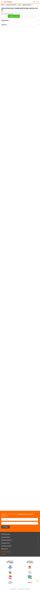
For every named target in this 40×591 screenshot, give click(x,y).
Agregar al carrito (13, 16)
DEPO (2, 12)
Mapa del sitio (4, 548)
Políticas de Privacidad (21, 589)
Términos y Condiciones (12, 589)
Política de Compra (28, 589)
